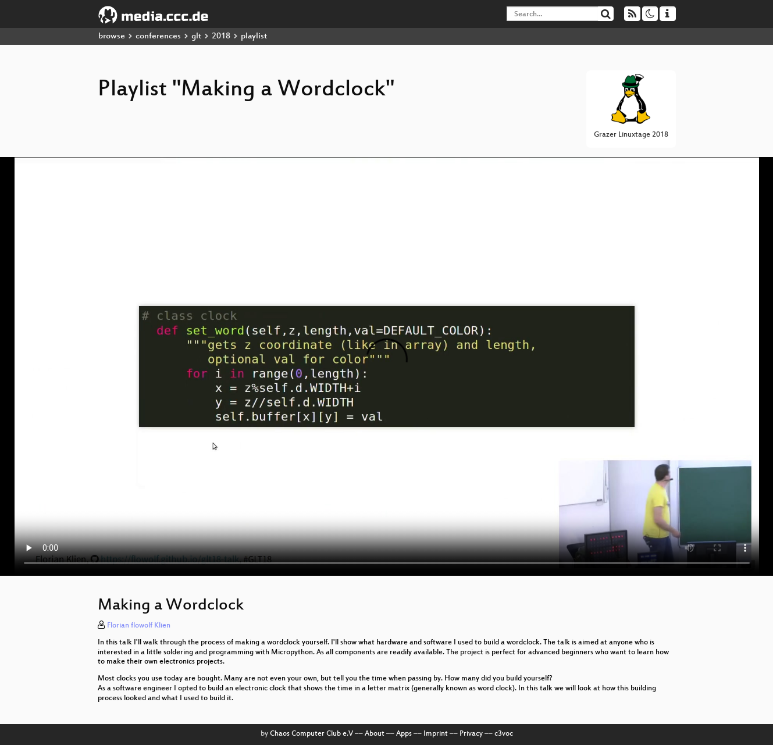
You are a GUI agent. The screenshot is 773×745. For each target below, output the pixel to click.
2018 (221, 36)
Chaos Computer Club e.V (311, 734)
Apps (404, 734)
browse (111, 36)
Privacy (471, 734)
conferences (158, 36)
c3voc (503, 734)
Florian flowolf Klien (138, 626)
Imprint (435, 734)
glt (196, 36)
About (374, 734)
